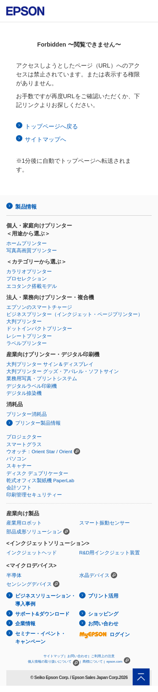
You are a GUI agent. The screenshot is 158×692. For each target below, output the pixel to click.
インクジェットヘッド (31, 552)
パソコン (16, 458)
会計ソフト (19, 487)
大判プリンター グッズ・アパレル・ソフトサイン (62, 371)
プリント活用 (103, 596)
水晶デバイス (94, 575)
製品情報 (25, 207)
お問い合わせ (103, 624)
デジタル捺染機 (24, 393)
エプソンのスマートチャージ (39, 307)
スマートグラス (24, 444)
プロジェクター (24, 436)
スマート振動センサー (104, 522)
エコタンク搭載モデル (31, 286)
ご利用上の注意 (103, 656)
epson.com (115, 661)
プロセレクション (26, 278)
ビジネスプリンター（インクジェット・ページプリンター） (74, 314)
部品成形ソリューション (34, 531)
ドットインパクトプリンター (39, 328)
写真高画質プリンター (31, 250)
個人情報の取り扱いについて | (54, 661)
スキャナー (19, 465)
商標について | (93, 661)
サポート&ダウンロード (42, 614)
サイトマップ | (54, 656)
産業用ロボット (24, 522)
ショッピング (103, 614)
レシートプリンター (29, 336)
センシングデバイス (29, 584)
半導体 (13, 575)
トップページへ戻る (51, 126)
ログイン (104, 634)
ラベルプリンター (26, 343)
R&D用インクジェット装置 (109, 552)
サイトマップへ (45, 139)
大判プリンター (24, 321)
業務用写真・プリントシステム (41, 378)
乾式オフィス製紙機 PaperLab (40, 480)
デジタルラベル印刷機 (31, 386)
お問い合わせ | (78, 656)
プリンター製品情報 (38, 423)
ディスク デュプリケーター (37, 473)
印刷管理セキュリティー (34, 494)
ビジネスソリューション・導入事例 (45, 600)
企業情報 (25, 624)
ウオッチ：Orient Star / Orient (39, 451)
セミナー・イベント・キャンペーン (40, 638)
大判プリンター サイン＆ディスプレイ (50, 364)
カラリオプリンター (29, 271)
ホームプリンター (26, 243)
